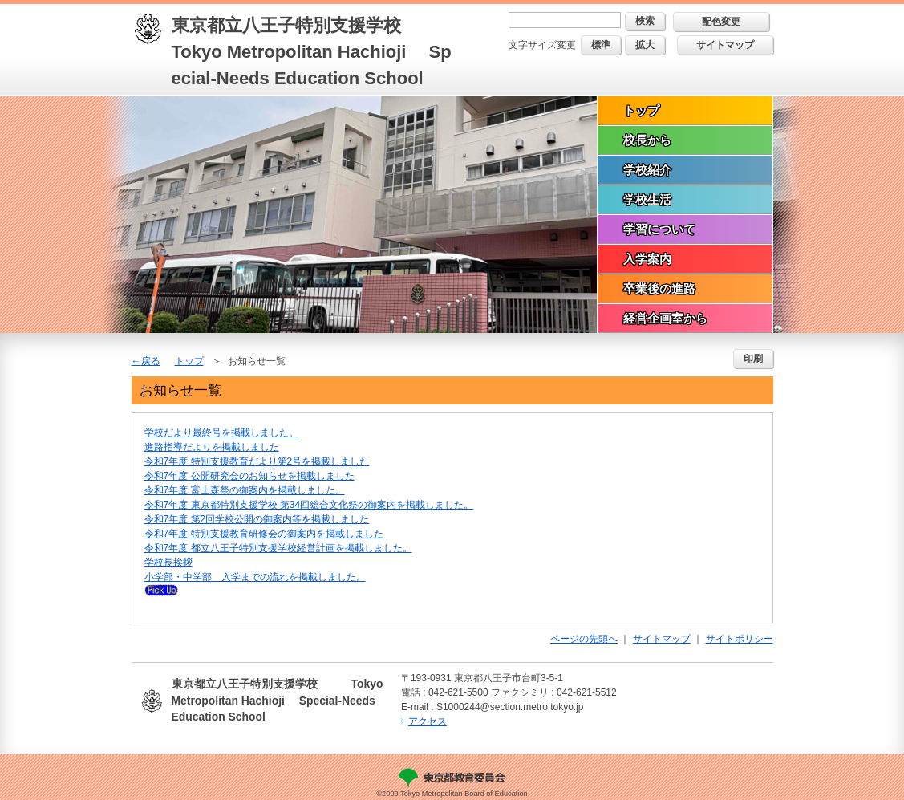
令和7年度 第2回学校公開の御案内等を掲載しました (257, 519)
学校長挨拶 (168, 562)
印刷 (753, 358)
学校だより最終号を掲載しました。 (221, 432)
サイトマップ (725, 45)
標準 (600, 45)
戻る (150, 361)
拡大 (645, 45)
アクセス (427, 721)
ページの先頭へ (584, 638)
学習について (659, 229)
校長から (647, 140)
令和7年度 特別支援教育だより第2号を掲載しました (257, 461)
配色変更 (721, 21)
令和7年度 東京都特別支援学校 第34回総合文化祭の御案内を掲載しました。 (309, 504)
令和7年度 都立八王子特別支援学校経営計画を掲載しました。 (278, 548)
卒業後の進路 (659, 288)
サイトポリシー (739, 638)
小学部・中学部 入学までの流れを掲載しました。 (255, 577)
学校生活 (647, 199)
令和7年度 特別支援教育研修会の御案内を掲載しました (263, 533)
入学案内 (647, 259)
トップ (641, 110)
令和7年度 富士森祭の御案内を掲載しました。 (244, 490)
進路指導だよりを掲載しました (211, 447)
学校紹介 (647, 170)
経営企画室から (665, 318)
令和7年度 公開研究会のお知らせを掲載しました (249, 475)
